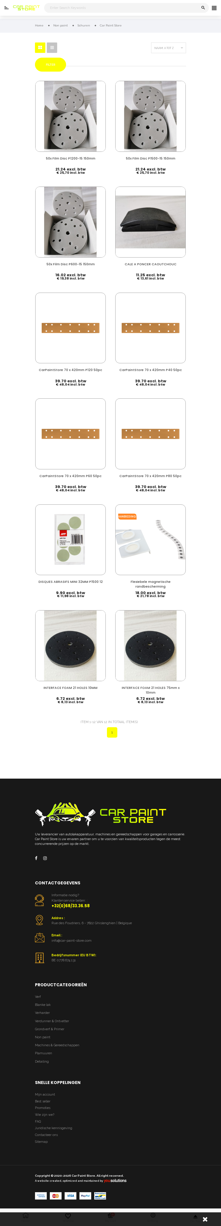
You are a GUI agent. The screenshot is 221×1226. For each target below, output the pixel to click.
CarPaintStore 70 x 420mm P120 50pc (70, 370)
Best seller (42, 1102)
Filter (50, 64)
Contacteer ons (46, 1136)
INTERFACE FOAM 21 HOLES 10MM (70, 688)
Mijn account (45, 1096)
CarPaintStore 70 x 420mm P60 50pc (70, 476)
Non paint (42, 1038)
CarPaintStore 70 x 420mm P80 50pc (150, 476)
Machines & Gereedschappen (57, 1046)
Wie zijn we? (44, 1116)
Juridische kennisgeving (53, 1129)
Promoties (42, 1109)
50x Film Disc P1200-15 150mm (70, 158)
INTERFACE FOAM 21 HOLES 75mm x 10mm (151, 690)
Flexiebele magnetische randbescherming (151, 584)
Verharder (42, 1014)
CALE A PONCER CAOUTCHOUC (151, 264)
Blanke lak (43, 1006)
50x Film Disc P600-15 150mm (71, 264)
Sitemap (41, 1143)
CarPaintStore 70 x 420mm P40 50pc (150, 370)
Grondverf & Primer (49, 1030)
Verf (38, 998)
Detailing (42, 1063)
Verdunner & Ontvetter (52, 1022)
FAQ (38, 1123)
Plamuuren (43, 1054)
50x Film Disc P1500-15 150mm (150, 158)
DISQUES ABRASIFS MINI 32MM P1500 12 (71, 582)
